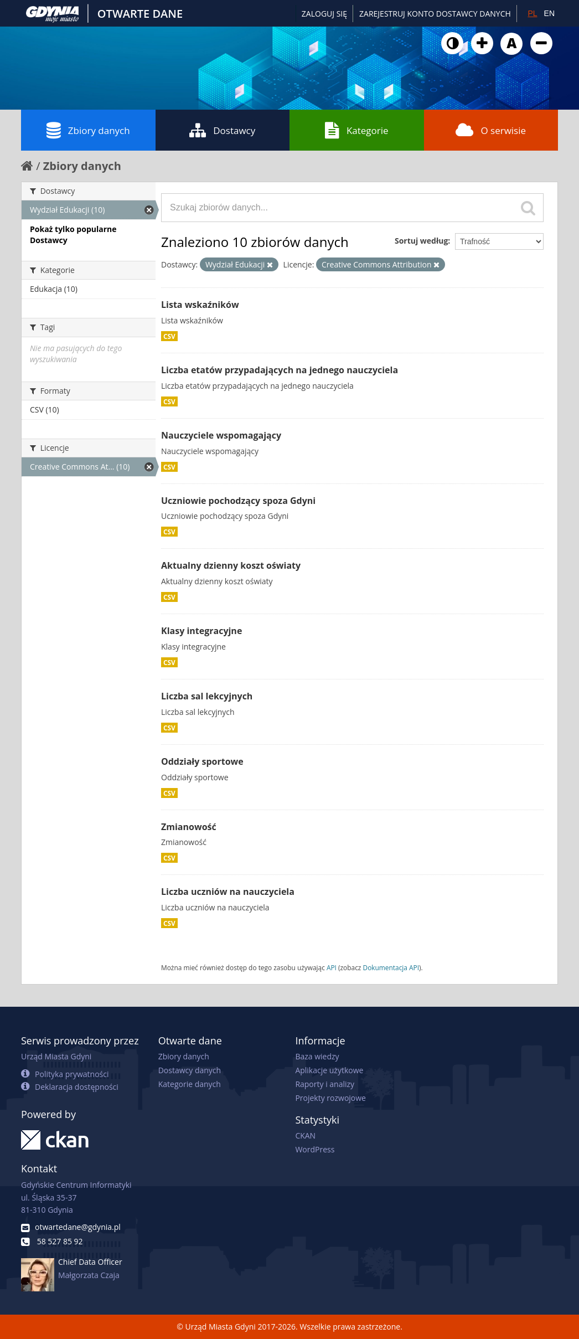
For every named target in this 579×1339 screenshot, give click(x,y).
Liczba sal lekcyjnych (206, 696)
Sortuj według (421, 240)
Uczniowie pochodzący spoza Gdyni (238, 501)
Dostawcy (222, 130)
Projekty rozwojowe (330, 1098)
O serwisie (491, 130)
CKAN (305, 1135)
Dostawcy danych (189, 1070)
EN (549, 13)
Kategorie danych (189, 1084)
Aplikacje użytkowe (329, 1070)
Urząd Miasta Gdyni (56, 1056)
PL (532, 13)
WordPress (314, 1149)
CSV (169, 336)
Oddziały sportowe (202, 761)
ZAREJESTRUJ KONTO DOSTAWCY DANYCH (435, 13)
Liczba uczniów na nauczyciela (227, 891)
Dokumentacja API (391, 967)
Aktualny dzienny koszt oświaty (231, 565)
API (332, 967)
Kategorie (357, 130)
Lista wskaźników (200, 304)
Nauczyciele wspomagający (221, 435)
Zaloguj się (324, 13)
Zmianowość (188, 827)
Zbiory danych (88, 130)
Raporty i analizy (324, 1084)
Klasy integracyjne (201, 631)
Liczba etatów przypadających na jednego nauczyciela (279, 370)
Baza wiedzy (317, 1056)
